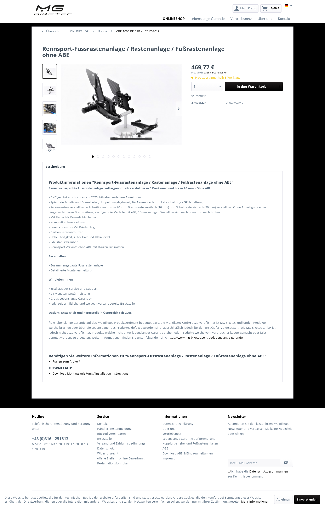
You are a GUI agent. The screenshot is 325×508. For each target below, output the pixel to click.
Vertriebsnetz (171, 434)
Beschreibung (55, 167)
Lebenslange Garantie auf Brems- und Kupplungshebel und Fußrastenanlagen (190, 441)
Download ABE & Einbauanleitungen (187, 453)
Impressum (170, 458)
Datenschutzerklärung (177, 424)
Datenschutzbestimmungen (268, 471)
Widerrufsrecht (107, 453)
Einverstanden (307, 499)
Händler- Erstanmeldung (114, 429)
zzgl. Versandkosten (215, 72)
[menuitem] (245, 8)
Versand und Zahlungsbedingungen (122, 443)
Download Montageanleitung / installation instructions (88, 373)
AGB (165, 448)
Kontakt (102, 424)
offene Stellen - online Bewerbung (120, 458)
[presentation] (259, 448)
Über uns (168, 429)
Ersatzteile (104, 439)
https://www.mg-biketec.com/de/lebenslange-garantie (205, 337)
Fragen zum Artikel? (64, 361)
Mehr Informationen (255, 501)
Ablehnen (283, 499)
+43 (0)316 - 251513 (50, 438)
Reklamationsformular (112, 463)
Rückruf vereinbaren (111, 434)
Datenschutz (106, 448)
